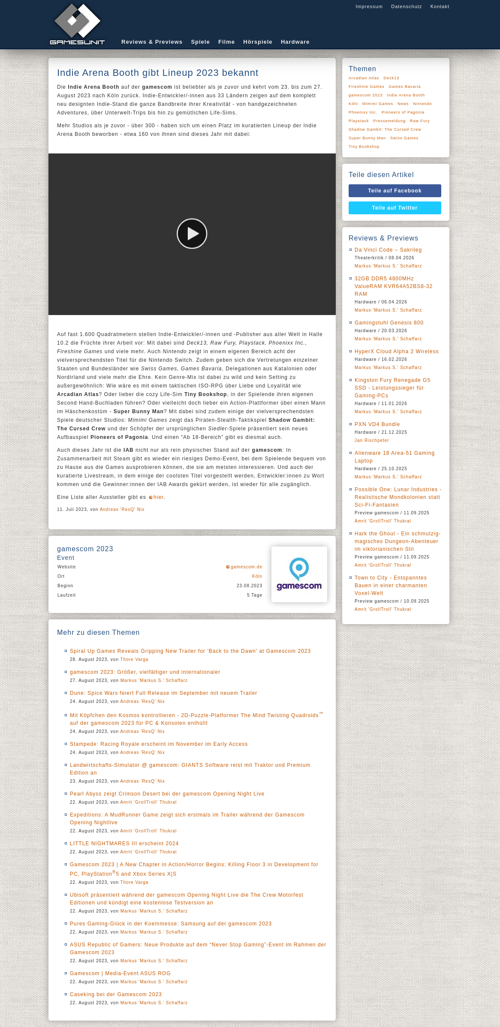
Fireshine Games (367, 86)
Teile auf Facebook (395, 191)
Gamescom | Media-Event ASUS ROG (120, 973)
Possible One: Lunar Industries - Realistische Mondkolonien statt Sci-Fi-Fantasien (398, 497)
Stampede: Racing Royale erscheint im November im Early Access (159, 744)
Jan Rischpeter (372, 440)
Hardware (295, 42)
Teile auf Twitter (395, 208)
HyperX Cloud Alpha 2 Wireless (397, 351)
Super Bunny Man (367, 138)
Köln (257, 576)
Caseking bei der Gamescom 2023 (116, 994)
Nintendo (422, 104)
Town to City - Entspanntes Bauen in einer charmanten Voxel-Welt (391, 585)
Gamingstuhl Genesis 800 (389, 323)
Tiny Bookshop (364, 146)
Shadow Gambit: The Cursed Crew (385, 129)
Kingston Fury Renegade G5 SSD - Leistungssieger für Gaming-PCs (393, 388)
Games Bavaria (405, 86)
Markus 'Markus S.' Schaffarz (154, 680)
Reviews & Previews (152, 42)
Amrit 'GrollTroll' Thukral (148, 802)
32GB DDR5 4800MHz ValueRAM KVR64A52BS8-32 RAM (394, 286)
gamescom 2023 (366, 95)
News (403, 104)
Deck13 (392, 78)
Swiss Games (404, 138)
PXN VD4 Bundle (377, 424)
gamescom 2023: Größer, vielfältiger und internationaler (145, 672)
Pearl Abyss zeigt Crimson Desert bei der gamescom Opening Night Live (167, 794)
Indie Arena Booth (406, 95)
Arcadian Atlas (364, 78)
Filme (226, 42)
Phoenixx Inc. (363, 112)
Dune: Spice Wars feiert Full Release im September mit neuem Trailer (163, 693)
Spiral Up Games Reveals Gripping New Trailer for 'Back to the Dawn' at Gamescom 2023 (190, 651)
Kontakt (440, 6)
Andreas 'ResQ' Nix (122, 509)
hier (158, 497)
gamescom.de (246, 567)
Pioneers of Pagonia (403, 112)
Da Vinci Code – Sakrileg (388, 250)
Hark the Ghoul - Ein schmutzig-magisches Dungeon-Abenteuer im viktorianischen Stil (398, 541)
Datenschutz (406, 6)
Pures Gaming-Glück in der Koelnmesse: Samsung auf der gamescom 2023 (171, 924)
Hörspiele (257, 42)
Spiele (200, 42)
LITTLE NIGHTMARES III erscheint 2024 (124, 844)
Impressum (369, 6)
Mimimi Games (377, 104)
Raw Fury (420, 121)
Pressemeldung (389, 121)
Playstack (359, 121)
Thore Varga (134, 659)
